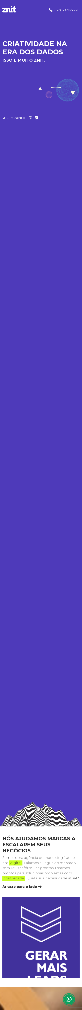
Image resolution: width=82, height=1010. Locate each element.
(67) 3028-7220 (64, 10)
